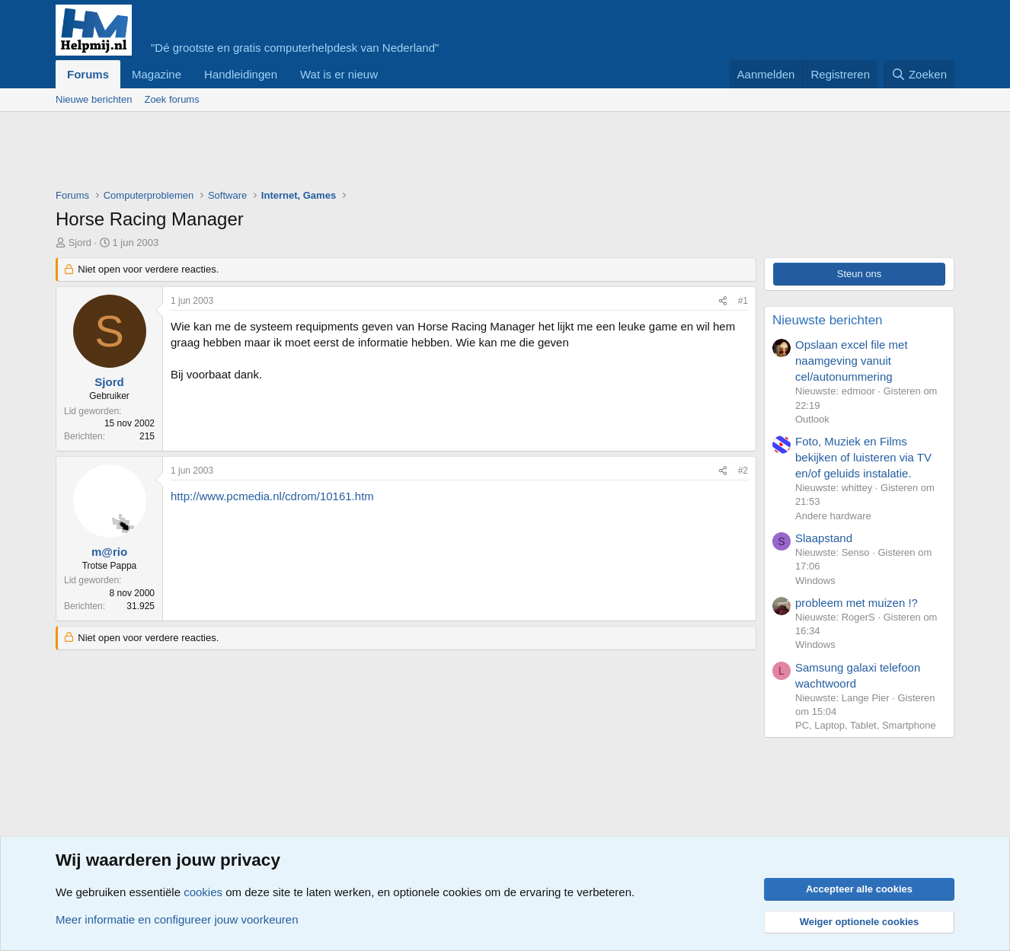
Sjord (80, 242)
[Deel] (723, 301)
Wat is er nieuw (339, 74)
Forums (88, 74)
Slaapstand (823, 537)
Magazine (156, 74)
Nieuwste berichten (827, 320)
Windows (815, 580)
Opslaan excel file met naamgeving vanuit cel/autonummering (851, 360)
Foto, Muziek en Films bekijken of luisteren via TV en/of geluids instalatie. (863, 457)
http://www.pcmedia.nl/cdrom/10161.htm (272, 496)
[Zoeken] (919, 74)
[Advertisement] (333, 154)
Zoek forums (171, 99)
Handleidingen (240, 74)
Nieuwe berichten (94, 99)
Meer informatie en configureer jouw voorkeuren (177, 919)
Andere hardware (833, 516)
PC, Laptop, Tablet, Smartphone (865, 725)
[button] (390, 74)
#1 (743, 300)
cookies (203, 892)
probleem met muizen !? (856, 602)
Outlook (812, 419)
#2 (743, 470)
